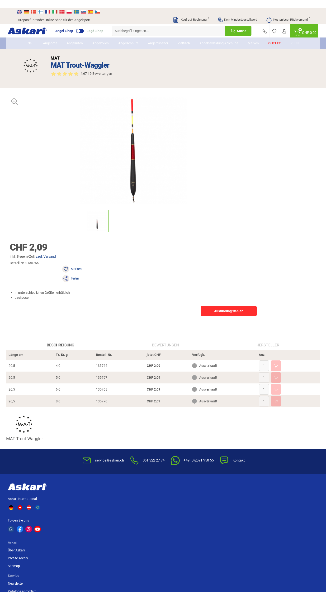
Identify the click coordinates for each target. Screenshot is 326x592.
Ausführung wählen (264, 147)
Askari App (124, 447)
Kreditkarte (273, 431)
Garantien (173, 455)
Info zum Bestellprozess (183, 439)
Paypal (270, 439)
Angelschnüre (128, 35)
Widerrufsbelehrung (230, 431)
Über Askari (83, 423)
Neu (30, 35)
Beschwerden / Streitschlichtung (228, 470)
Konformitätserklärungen (184, 462)
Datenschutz (225, 439)
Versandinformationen (43, 567)
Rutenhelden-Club (129, 439)
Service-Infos (175, 447)
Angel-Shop (73, 23)
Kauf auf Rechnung (190, 12)
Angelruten (75, 35)
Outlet (274, 35)
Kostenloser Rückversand (288, 12)
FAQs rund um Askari (181, 423)
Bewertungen (165, 260)
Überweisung (275, 423)
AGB (219, 423)
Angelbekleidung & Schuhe (218, 35)
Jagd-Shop (103, 23)
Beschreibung (66, 260)
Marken (253, 35)
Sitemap (81, 439)
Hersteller (262, 260)
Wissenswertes (177, 431)
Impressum (224, 459)
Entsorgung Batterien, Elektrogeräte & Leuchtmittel (236, 449)
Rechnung (272, 447)
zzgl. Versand (207, 111)
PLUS (294, 35)
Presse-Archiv (85, 431)
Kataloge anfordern (130, 431)
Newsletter (124, 423)
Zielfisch (184, 35)
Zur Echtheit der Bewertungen (187, 470)
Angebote (50, 35)
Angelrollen (100, 35)
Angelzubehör (158, 35)
